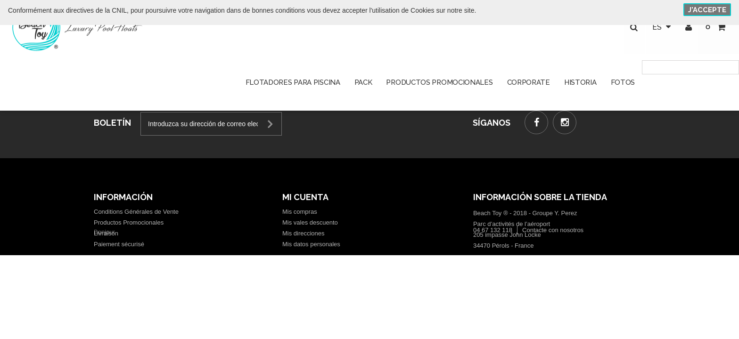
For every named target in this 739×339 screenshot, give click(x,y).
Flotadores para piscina (293, 85)
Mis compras (299, 211)
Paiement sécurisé (119, 244)
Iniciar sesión (687, 28)
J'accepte (707, 10)
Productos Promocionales (129, 222)
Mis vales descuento (310, 222)
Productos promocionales (439, 85)
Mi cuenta (305, 197)
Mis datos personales (311, 244)
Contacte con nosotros (552, 254)
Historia (580, 85)
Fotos (623, 85)
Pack (363, 85)
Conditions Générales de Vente (136, 211)
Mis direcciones (303, 233)
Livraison (106, 233)
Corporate (528, 85)
